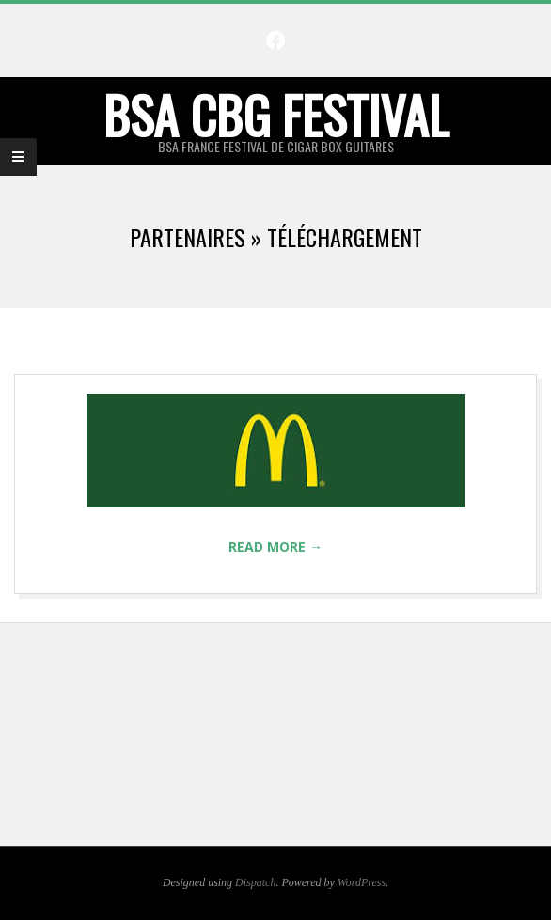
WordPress (362, 882)
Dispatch (255, 882)
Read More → (275, 546)
